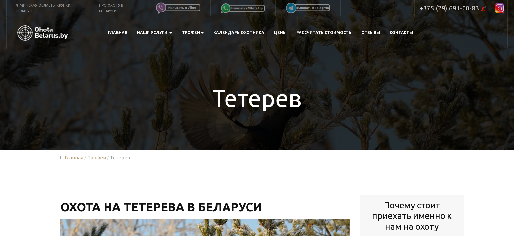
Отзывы (370, 32)
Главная (117, 32)
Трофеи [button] (193, 32)
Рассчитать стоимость (323, 32)
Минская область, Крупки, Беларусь (43, 8)
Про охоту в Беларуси (111, 8)
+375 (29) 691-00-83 (453, 8)
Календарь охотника (238, 32)
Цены (280, 32)
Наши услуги (154, 32)
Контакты (401, 32)
